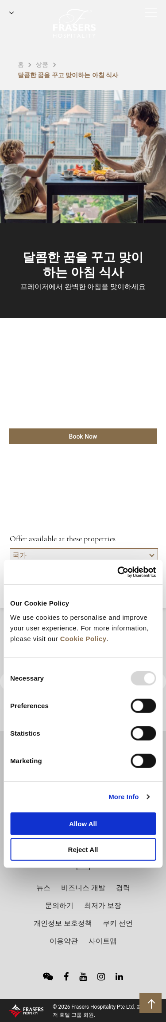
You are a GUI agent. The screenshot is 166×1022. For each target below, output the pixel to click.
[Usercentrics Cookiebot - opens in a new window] (118, 572)
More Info (123, 796)
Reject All (83, 849)
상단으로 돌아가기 (151, 1003)
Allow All (83, 823)
